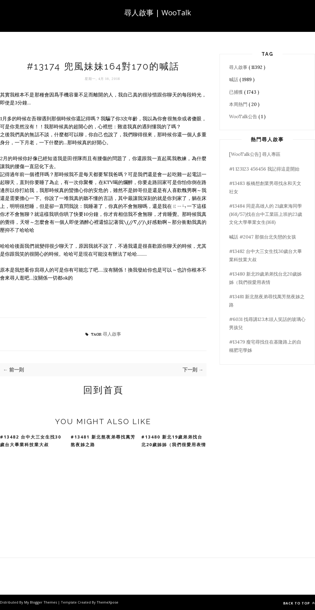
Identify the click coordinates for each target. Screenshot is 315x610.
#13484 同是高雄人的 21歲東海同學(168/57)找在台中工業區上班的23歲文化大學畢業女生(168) (265, 214)
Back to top (299, 603)
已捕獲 (236, 92)
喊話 (234, 79)
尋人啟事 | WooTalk (157, 12)
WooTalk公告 (243, 116)
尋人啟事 (112, 334)
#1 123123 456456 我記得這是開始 (264, 169)
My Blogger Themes (41, 602)
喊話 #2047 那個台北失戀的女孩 (262, 237)
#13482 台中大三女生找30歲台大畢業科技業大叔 (30, 440)
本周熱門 (239, 104)
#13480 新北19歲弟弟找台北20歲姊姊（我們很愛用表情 (173, 440)
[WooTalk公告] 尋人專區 (254, 154)
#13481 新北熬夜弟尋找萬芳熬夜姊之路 (103, 440)
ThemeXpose (107, 602)
